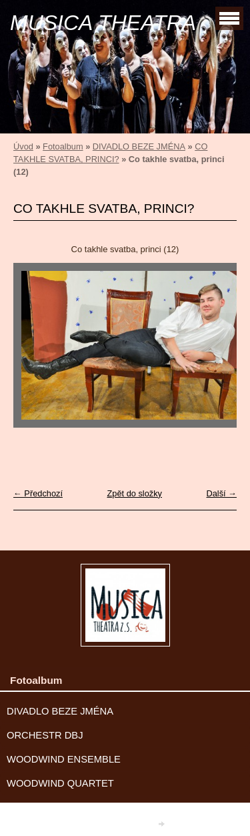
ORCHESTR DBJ (45, 735)
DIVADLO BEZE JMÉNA (139, 146)
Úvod (23, 146)
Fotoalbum (63, 146)
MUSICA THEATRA (103, 23)
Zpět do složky (134, 493)
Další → (221, 493)
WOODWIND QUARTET (60, 783)
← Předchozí (38, 493)
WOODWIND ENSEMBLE (64, 759)
